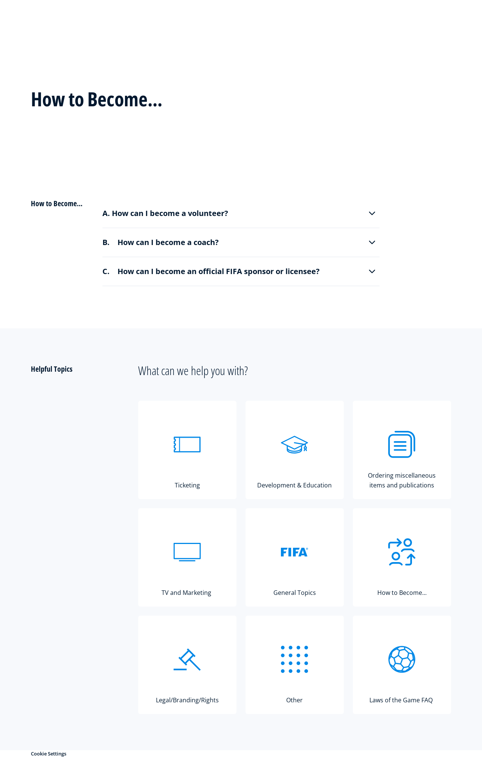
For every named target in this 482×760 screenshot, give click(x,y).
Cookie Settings (48, 753)
